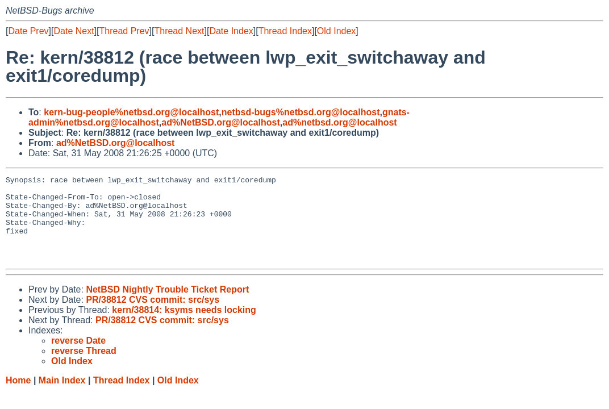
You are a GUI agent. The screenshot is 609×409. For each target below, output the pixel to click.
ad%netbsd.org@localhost (339, 122)
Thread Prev (124, 31)
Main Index (62, 397)
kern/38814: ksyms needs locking (184, 327)
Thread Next (179, 31)
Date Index (231, 31)
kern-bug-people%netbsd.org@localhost (131, 112)
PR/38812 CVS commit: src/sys (152, 317)
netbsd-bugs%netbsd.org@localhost (301, 112)
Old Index (336, 31)
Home (18, 397)
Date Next (73, 31)
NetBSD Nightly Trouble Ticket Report (167, 306)
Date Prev (28, 31)
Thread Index (285, 31)
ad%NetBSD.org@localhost (220, 122)
